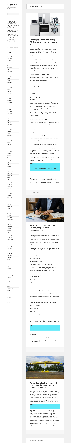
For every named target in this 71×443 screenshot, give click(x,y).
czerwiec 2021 (9, 146)
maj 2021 (9, 148)
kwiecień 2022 (9, 127)
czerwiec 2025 (9, 71)
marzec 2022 (9, 129)
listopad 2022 (9, 116)
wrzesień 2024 (9, 87)
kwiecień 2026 (9, 56)
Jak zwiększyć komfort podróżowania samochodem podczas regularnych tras (12, 22)
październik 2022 (10, 118)
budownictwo (9, 261)
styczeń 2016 (9, 233)
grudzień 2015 (9, 235)
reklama (8, 273)
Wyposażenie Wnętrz (11, 288)
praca (8, 272)
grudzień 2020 (9, 157)
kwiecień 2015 (9, 246)
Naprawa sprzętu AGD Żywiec (45, 168)
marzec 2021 (9, 151)
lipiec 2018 (9, 188)
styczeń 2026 (9, 62)
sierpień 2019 (9, 173)
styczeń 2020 (9, 169)
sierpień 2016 (9, 222)
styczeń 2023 (9, 115)
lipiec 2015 (9, 243)
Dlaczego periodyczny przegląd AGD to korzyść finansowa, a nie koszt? (44, 41)
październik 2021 (10, 138)
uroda (8, 284)
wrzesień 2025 (9, 67)
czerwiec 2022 (9, 124)
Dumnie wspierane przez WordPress (36, 440)
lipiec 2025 (9, 69)
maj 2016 (9, 228)
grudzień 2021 (9, 135)
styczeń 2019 (9, 180)
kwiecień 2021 (9, 149)
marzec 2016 (9, 230)
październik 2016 (10, 219)
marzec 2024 (9, 96)
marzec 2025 (9, 76)
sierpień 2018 (9, 186)
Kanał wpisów (9, 299)
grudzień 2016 (9, 217)
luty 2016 (9, 232)
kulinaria (9, 268)
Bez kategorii (9, 257)
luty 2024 (9, 98)
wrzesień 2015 (9, 241)
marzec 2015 (9, 248)
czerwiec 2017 (9, 206)
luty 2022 (9, 131)
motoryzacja (9, 270)
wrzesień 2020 (9, 160)
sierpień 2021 (9, 142)
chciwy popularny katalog (12, 5)
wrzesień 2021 (9, 140)
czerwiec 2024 (9, 93)
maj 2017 (9, 208)
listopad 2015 (9, 237)
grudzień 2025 (9, 63)
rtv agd (8, 279)
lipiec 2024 (9, 91)
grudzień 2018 (9, 182)
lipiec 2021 (9, 144)
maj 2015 (9, 244)
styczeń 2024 (9, 100)
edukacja (9, 264)
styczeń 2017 (9, 215)
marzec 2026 (9, 58)
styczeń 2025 (9, 80)
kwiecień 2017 (9, 210)
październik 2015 (10, 239)
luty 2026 (9, 60)
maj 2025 (9, 73)
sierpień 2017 (9, 202)
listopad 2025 (9, 65)
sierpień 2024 (9, 89)
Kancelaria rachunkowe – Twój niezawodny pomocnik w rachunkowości (12, 31)
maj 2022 (9, 126)
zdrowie (8, 290)
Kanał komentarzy (10, 300)
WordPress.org (10, 302)
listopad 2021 (9, 137)
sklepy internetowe (10, 281)
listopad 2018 (9, 184)
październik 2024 (10, 85)
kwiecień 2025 (9, 74)
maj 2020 (9, 166)
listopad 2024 (9, 84)
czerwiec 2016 (9, 226)
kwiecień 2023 (9, 111)
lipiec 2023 (9, 106)
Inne (8, 266)
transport (9, 282)
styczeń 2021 (9, 155)
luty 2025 (9, 78)
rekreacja (9, 277)
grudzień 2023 (9, 102)
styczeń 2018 (9, 197)
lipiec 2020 (9, 164)
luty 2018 (9, 195)
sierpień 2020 (9, 162)
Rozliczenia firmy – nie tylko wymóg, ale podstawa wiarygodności (42, 227)
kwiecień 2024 (9, 95)
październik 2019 (10, 171)
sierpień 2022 (9, 120)
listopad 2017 (9, 199)
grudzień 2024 (9, 82)
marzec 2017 (9, 211)
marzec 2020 (9, 168)
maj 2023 (9, 109)
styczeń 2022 (9, 133)
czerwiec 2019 (9, 175)
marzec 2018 (9, 193)
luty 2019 (9, 179)
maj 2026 (9, 54)
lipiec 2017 (9, 204)
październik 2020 (10, 158)
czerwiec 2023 (9, 107)
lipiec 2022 (9, 122)
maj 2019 (9, 177)
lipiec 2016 (9, 224)
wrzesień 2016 (9, 221)
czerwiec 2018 (9, 190)
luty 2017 (9, 213)
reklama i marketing (11, 275)
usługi (8, 286)
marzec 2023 (9, 113)
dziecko (8, 262)
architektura (9, 255)
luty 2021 (9, 153)
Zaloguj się (9, 297)
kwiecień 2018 (9, 191)
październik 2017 (10, 200)
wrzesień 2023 (9, 104)
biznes (8, 259)
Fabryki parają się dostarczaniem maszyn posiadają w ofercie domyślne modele (45, 385)
